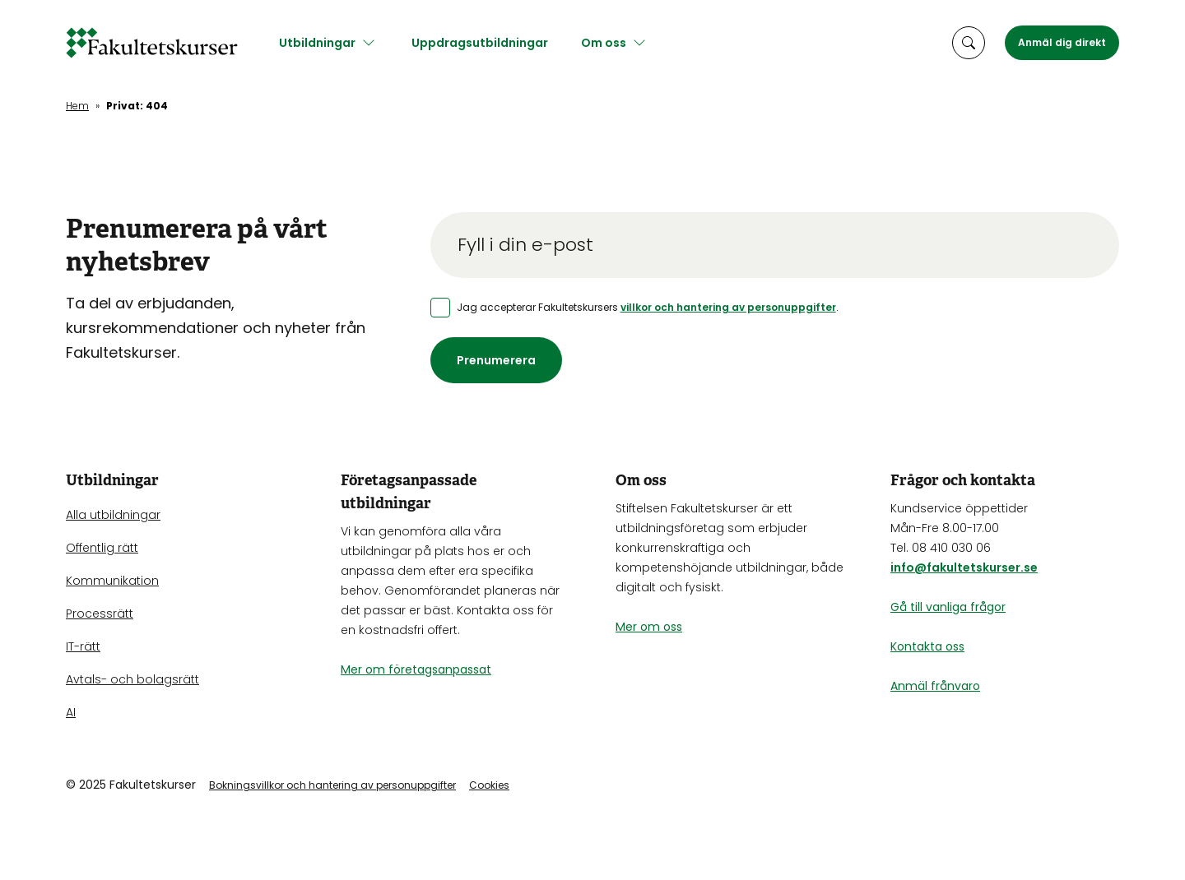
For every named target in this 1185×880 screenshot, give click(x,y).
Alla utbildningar (113, 515)
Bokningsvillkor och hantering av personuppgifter (332, 785)
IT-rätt (83, 646)
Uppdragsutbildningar (488, 43)
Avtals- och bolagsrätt (132, 679)
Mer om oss (649, 626)
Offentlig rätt (102, 548)
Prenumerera (496, 360)
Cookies (489, 785)
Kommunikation (112, 580)
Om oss (611, 43)
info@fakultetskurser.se (964, 567)
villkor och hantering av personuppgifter (728, 307)
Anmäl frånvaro (935, 686)
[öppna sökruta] (968, 42)
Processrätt (99, 613)
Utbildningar (325, 43)
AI (71, 712)
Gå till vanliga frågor (948, 607)
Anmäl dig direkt (1062, 42)
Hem (77, 106)
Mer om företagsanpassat (416, 669)
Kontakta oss (927, 646)
